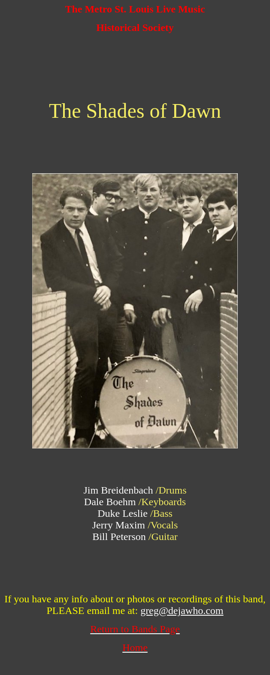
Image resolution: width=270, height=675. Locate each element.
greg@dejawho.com (181, 610)
